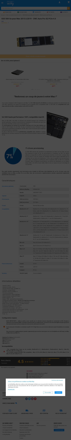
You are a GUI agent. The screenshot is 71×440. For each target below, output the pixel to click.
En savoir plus (11, 389)
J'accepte (58, 392)
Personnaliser (48, 392)
